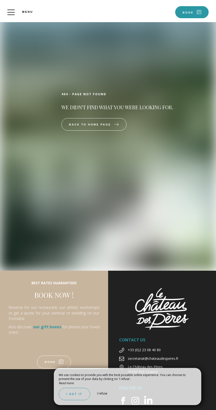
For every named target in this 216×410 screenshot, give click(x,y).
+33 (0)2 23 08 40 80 (144, 349)
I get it (74, 394)
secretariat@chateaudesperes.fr (153, 358)
